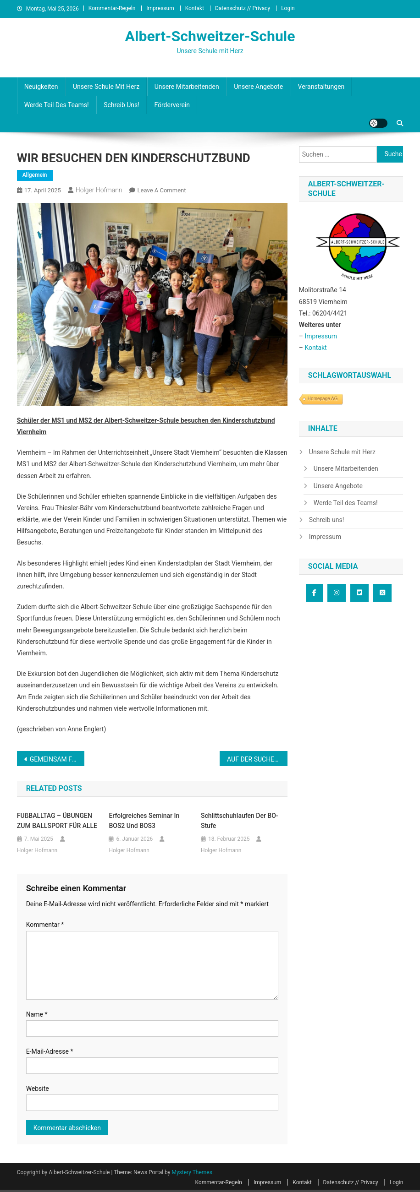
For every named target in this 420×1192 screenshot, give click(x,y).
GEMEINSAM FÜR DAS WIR (57, 759)
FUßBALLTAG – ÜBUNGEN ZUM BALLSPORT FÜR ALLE (57, 820)
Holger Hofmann (99, 190)
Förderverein (172, 105)
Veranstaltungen (321, 86)
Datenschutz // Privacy (242, 8)
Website (37, 1088)
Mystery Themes (191, 1172)
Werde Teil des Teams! (56, 105)
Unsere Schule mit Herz (106, 86)
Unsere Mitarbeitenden (187, 86)
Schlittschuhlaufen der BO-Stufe (239, 820)
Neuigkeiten (41, 86)
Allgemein (34, 175)
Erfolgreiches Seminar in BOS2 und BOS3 (144, 820)
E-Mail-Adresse (49, 1051)
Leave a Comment (162, 190)
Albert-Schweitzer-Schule (210, 36)
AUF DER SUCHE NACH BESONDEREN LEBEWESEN (257, 759)
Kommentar (45, 924)
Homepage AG (323, 398)
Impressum (160, 8)
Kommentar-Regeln (112, 8)
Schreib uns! (121, 105)
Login (288, 8)
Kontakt (194, 8)
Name (37, 1014)
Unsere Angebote (258, 86)
